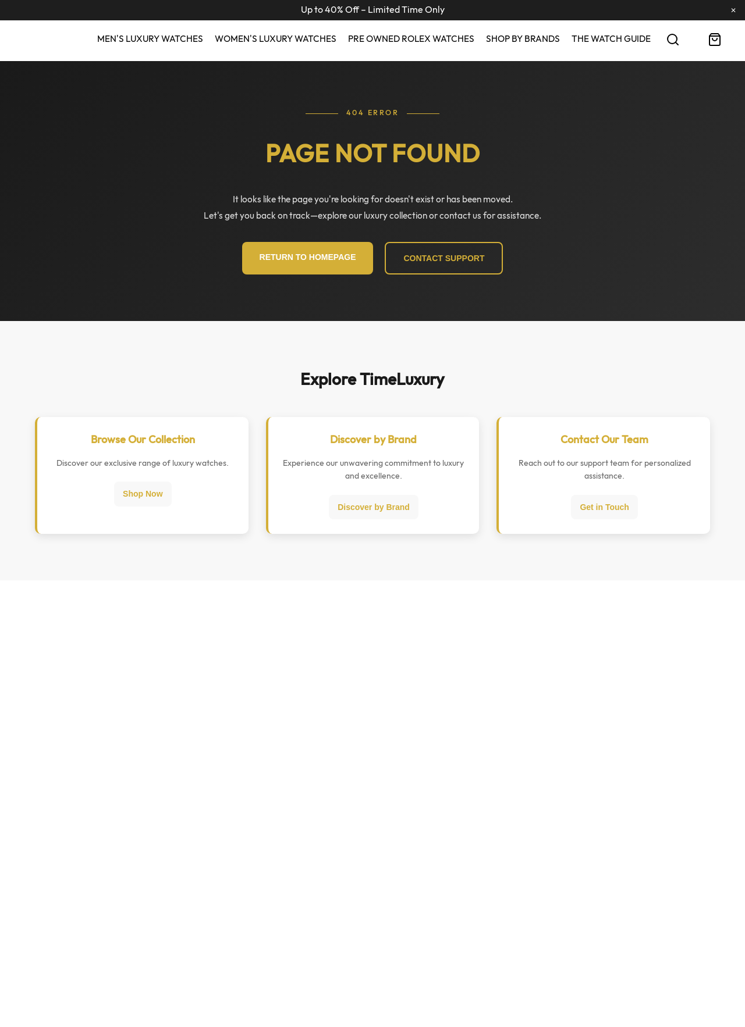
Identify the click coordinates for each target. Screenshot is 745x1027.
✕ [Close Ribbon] (733, 10)
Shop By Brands (523, 39)
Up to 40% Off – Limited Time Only (373, 10)
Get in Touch (604, 507)
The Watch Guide (611, 39)
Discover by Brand (374, 507)
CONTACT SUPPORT (443, 258)
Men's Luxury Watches (150, 39)
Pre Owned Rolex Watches (411, 39)
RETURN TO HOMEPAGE (308, 257)
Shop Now (142, 493)
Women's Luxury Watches (275, 39)
